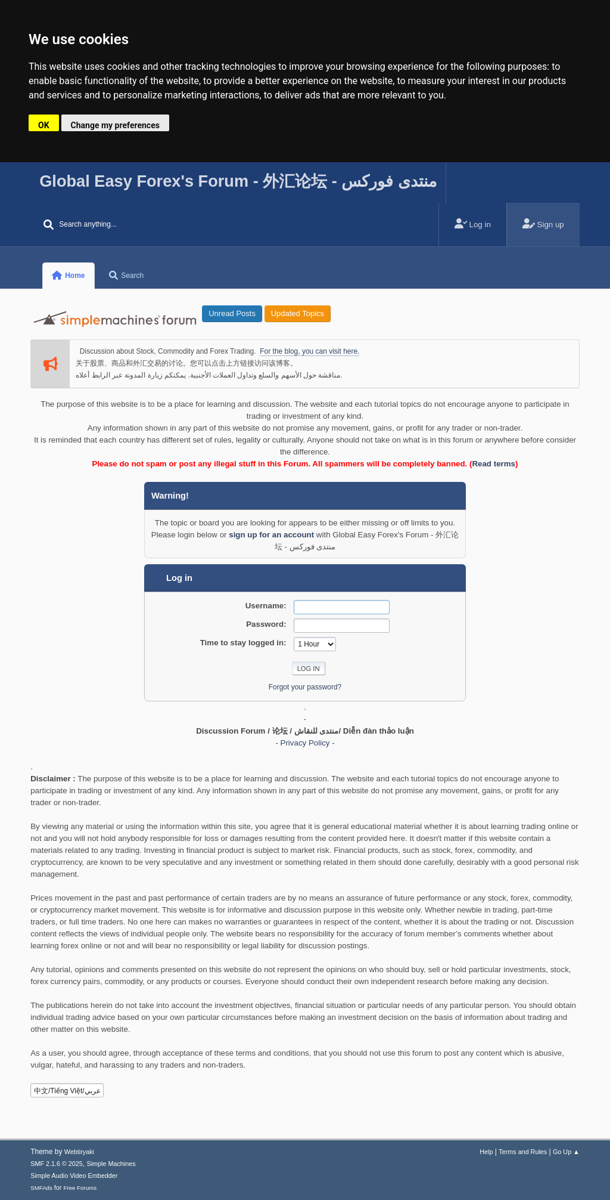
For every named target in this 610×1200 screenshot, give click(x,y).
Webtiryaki (79, 1151)
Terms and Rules (523, 1151)
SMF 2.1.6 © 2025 (56, 1163)
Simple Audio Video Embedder (73, 1175)
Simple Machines (111, 1163)
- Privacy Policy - (304, 742)
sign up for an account (271, 534)
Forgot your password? (305, 687)
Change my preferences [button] (115, 125)
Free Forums (80, 1187)
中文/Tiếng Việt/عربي (67, 1091)
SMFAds (41, 1187)
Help (486, 1151)
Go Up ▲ (566, 1151)
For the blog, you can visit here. (309, 351)
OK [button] (43, 125)
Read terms (493, 463)
